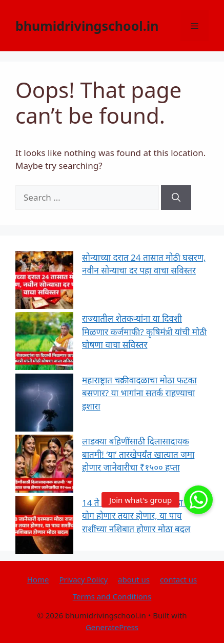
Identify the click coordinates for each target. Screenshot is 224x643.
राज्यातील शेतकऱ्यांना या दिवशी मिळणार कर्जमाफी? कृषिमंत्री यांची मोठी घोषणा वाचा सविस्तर (144, 331)
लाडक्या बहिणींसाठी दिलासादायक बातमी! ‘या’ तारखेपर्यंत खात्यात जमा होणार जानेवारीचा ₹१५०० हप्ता (138, 454)
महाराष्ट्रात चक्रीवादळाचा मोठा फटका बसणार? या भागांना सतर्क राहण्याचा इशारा (139, 393)
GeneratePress (112, 627)
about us (134, 579)
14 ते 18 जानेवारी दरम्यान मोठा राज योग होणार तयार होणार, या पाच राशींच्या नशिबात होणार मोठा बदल (139, 516)
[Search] (176, 197)
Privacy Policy (83, 579)
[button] (198, 499)
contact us (178, 579)
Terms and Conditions (112, 596)
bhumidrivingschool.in (87, 25)
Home (38, 579)
